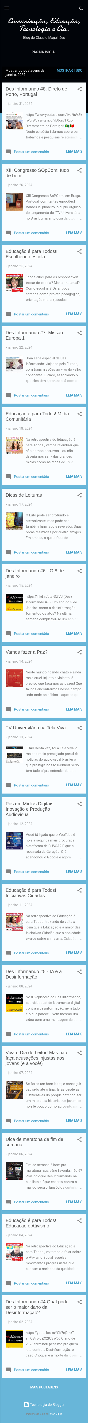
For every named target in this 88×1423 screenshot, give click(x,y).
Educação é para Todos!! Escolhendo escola (31, 254)
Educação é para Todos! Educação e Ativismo (31, 1223)
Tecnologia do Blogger (44, 1405)
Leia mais (74, 151)
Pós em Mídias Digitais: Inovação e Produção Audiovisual (30, 809)
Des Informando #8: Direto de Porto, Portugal (36, 91)
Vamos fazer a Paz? (27, 652)
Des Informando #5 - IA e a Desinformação (34, 974)
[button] (79, 90)
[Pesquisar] (81, 9)
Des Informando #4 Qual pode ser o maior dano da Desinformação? (37, 1307)
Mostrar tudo (69, 70)
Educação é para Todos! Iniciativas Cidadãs (31, 893)
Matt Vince (56, 1413)
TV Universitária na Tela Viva (36, 727)
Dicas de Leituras (24, 495)
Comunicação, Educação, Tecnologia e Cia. (44, 25)
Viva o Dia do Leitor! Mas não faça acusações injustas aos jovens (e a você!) (36, 1058)
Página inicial (44, 52)
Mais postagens (44, 1387)
